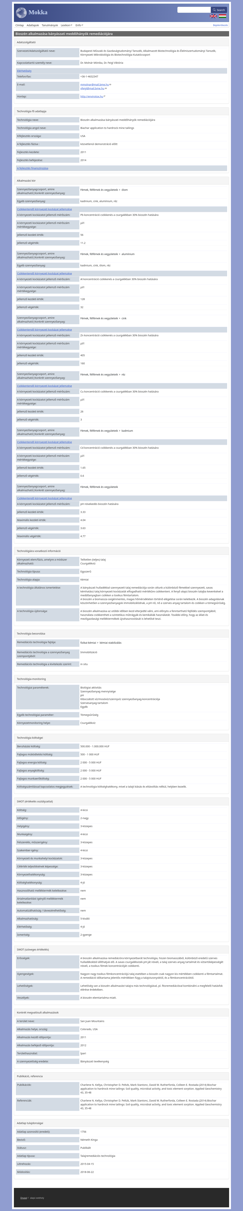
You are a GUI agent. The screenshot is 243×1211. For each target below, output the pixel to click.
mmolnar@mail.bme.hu (96, 84)
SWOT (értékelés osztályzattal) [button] (35, 801)
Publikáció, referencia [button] (30, 1076)
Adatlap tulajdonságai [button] (30, 1123)
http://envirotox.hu (93, 96)
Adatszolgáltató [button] (26, 42)
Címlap (19, 25)
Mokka (31, 12)
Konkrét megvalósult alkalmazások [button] (38, 1012)
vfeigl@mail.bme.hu (93, 88)
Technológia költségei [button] (30, 737)
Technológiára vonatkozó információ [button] (39, 551)
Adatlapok (33, 25)
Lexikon (67, 25)
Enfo (80, 25)
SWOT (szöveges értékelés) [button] (33, 949)
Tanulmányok (50, 25)
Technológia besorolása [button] (31, 633)
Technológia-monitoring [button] (31, 679)
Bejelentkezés (220, 25)
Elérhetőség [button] (24, 70)
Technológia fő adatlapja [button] (31, 111)
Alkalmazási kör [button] (26, 180)
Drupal (24, 1198)
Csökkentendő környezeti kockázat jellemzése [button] (44, 209)
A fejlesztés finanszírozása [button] (32, 168)
